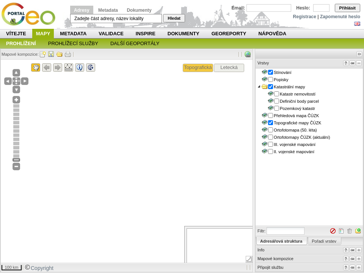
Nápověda (272, 33)
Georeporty (229, 33)
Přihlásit (347, 8)
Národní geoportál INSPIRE (31, 14)
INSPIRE (145, 33)
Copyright (39, 268)
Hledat (174, 18)
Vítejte (16, 33)
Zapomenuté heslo (340, 16)
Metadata (108, 10)
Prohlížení (21, 43)
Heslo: (303, 8)
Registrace (304, 16)
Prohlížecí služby (73, 43)
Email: (238, 8)
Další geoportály (135, 43)
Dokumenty (139, 10)
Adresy (81, 10)
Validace (111, 33)
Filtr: (261, 231)
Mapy (43, 33)
